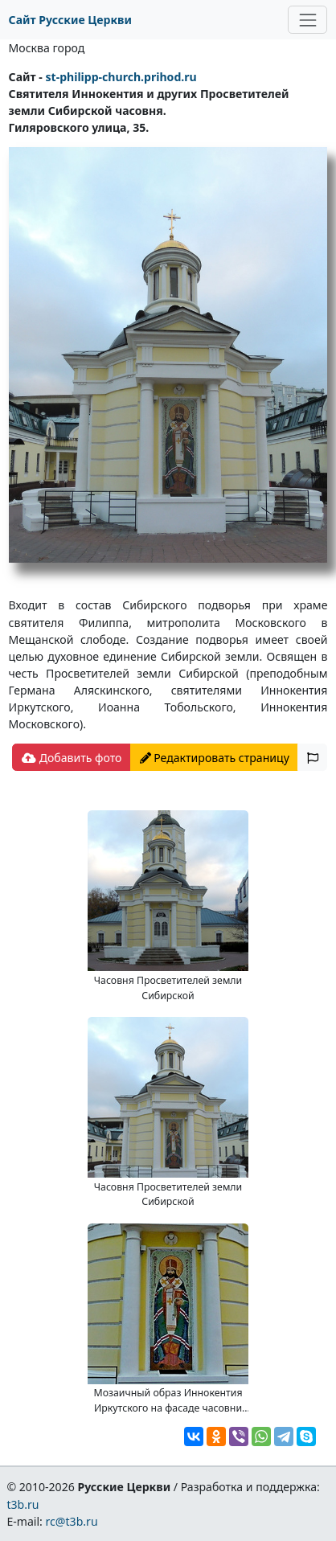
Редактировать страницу (214, 757)
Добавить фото (71, 757)
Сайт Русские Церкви (70, 19)
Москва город (47, 47)
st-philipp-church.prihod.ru (120, 76)
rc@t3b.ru (72, 1521)
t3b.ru (22, 1504)
